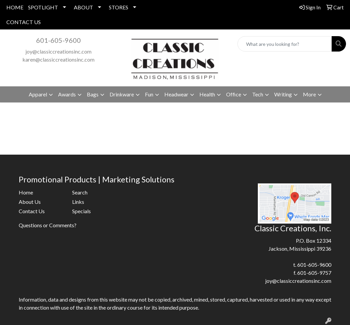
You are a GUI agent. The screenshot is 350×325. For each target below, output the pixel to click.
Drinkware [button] (122, 94)
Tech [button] (257, 94)
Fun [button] (149, 94)
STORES (118, 7)
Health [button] (207, 94)
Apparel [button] (38, 94)
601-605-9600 (58, 40)
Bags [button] (93, 94)
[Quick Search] (284, 44)
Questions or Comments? (47, 225)
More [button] (309, 94)
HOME (14, 7)
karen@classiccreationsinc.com (58, 59)
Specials (81, 211)
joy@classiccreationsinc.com (58, 51)
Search (80, 192)
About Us (30, 201)
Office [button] (233, 94)
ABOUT (83, 7)
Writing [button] (283, 94)
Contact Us (32, 211)
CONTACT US (23, 22)
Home (26, 192)
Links (78, 201)
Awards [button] (67, 94)
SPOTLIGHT (43, 7)
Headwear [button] (176, 94)
